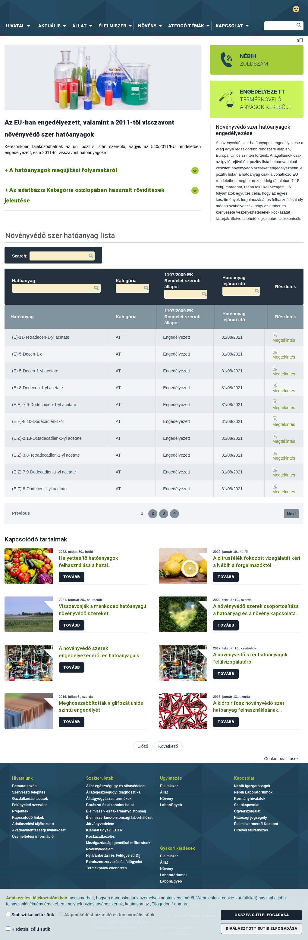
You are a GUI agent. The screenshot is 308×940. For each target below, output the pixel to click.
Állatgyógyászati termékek (109, 799)
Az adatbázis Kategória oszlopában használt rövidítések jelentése (84, 195)
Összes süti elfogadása (261, 915)
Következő (168, 746)
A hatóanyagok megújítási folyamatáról (63, 170)
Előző (142, 746)
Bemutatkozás (24, 786)
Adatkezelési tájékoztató (33, 824)
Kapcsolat (244, 778)
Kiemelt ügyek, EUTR (104, 830)
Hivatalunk (22, 778)
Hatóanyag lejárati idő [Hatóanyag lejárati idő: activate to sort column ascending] (234, 316)
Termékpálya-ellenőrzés (106, 868)
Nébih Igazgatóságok (252, 786)
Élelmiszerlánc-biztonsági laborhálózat (119, 817)
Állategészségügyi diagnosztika (113, 792)
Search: (53, 255)
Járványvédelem (100, 824)
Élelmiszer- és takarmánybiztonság (116, 811)
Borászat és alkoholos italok (110, 805)
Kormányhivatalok (250, 799)
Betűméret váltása (299, 40)
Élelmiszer (169, 786)
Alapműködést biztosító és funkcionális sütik (107, 914)
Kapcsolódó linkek (28, 817)
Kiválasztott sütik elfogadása (261, 928)
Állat (164, 792)
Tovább (71, 577)
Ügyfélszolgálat (247, 811)
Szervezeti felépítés (29, 792)
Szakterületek (99, 778)
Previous (21, 513)
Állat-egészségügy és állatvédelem (116, 786)
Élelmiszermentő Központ (256, 824)
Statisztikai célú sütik (30, 914)
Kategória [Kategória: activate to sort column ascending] (126, 316)
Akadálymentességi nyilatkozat (38, 830)
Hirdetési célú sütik (28, 929)
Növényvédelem (100, 849)
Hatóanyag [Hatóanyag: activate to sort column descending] (22, 316)
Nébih (93, 9)
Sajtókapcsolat (247, 805)
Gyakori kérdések (177, 848)
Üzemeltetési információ (33, 836)
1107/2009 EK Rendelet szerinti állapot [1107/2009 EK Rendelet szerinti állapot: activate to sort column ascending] (182, 316)
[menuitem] (19, 25)
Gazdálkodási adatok (30, 799)
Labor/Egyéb (171, 805)
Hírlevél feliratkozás (251, 830)
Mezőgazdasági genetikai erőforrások (118, 843)
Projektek (20, 811)
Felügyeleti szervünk (30, 805)
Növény (166, 799)
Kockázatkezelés (100, 836)
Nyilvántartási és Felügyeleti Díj (113, 855)
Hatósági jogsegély (250, 817)
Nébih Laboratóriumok (253, 792)
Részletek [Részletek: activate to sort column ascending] (285, 316)
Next (291, 513)
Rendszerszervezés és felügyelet (114, 862)
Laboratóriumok (173, 875)
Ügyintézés (171, 778)
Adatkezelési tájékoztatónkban (36, 897)
